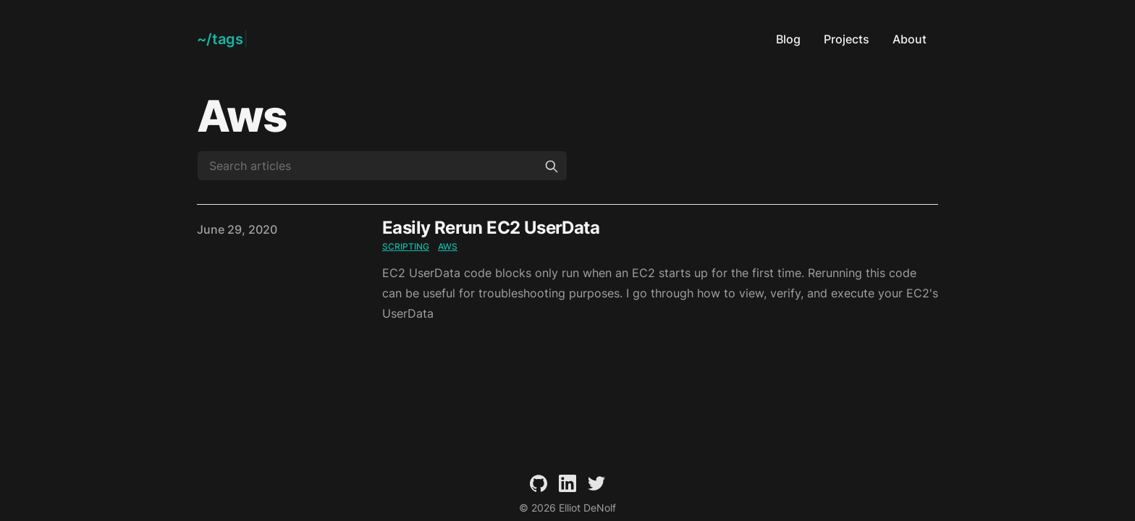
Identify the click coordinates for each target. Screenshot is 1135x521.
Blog (788, 39)
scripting (405, 246)
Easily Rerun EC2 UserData (490, 227)
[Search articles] (382, 166)
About (910, 39)
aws (447, 246)
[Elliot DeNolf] (222, 39)
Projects (846, 39)
